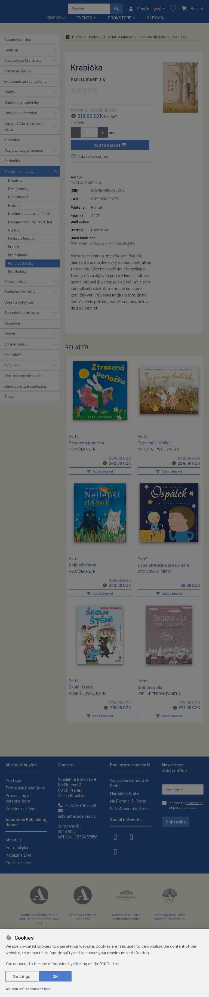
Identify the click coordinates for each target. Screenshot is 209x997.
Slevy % (155, 19)
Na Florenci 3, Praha (128, 800)
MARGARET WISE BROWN (158, 451)
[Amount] (89, 134)
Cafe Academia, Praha (130, 808)
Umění (9, 335)
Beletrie (11, 52)
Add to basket (110, 146)
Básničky (15, 182)
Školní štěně (81, 687)
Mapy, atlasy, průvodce (23, 152)
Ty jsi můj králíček (155, 444)
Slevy (9, 398)
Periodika (12, 162)
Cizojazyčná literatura (22, 62)
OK (55, 976)
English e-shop (19, 862)
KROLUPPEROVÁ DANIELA (159, 694)
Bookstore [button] (119, 19)
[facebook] (115, 836)
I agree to (186, 805)
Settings (21, 976)
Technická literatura (21, 314)
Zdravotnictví (15, 346)
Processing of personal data (18, 798)
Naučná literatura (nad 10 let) (30, 224)
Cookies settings (20, 808)
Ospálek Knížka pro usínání (163, 566)
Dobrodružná (18, 199)
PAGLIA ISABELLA (88, 81)
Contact (66, 764)
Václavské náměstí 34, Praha (130, 782)
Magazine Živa (18, 854)
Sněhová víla (150, 688)
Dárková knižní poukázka (25, 388)
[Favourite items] (173, 10)
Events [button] (84, 19)
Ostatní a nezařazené (22, 377)
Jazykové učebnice (20, 114)
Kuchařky (12, 141)
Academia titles (17, 41)
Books (93, 38)
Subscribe (176, 821)
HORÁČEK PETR (82, 450)
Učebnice (12, 325)
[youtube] (115, 851)
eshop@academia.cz (77, 813)
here (47, 988)
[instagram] (131, 836)
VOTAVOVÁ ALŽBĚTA (155, 572)
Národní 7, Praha (124, 793)
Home (73, 38)
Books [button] (54, 19)
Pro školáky (17, 273)
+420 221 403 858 (77, 805)
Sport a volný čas (19, 304)
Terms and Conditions (25, 787)
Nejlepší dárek (82, 566)
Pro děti (14, 248)
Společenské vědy (19, 293)
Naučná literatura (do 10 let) (29, 215)
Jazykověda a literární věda (23, 128)
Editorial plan (17, 847)
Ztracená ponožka (86, 443)
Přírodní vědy (15, 283)
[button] (159, 9)
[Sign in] (138, 9)
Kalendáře (13, 356)
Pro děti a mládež (18, 173)
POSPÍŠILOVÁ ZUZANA (87, 694)
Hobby (9, 93)
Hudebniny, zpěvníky (21, 104)
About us (13, 839)
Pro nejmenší (18, 257)
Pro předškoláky (20, 265)
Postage (13, 780)
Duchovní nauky (17, 72)
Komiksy (11, 367)
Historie (14, 207)
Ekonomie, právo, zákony (25, 83)
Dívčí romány (18, 191)
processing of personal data (186, 805)
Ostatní (13, 232)
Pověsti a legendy (21, 240)
